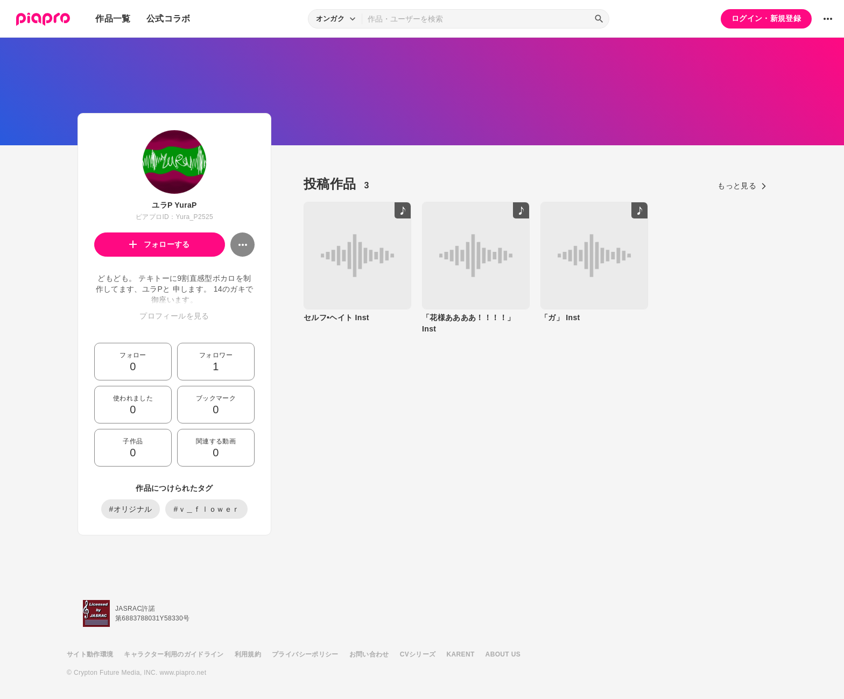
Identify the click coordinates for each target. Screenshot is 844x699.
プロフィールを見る (174, 316)
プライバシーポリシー (305, 654)
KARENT (461, 654)
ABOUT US (503, 654)
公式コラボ (168, 18)
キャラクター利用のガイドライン (173, 654)
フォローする (159, 244)
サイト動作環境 (90, 654)
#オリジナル (130, 509)
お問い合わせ (369, 654)
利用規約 (248, 654)
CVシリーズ (418, 654)
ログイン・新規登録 (766, 18)
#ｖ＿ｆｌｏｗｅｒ (206, 509)
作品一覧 (112, 18)
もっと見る (742, 185)
